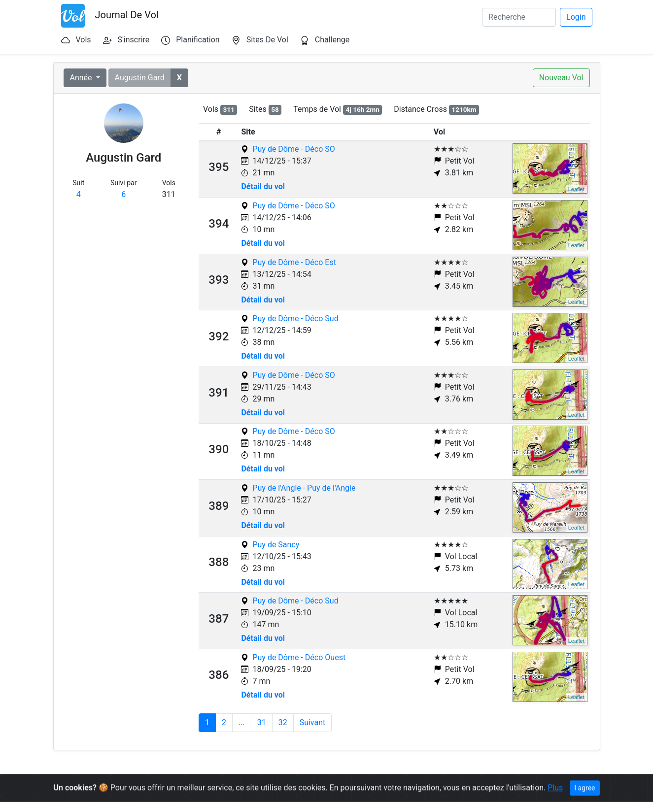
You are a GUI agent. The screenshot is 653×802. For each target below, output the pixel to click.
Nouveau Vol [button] (561, 77)
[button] (179, 77)
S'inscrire (134, 39)
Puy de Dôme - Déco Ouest (298, 657)
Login (575, 17)
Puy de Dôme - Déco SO (293, 149)
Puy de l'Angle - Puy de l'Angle (303, 488)
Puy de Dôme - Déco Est (294, 262)
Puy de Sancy (275, 544)
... (242, 722)
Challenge (332, 39)
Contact (328, 788)
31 (261, 722)
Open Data (229, 788)
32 (282, 722)
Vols (83, 39)
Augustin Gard (140, 77)
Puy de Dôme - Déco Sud (295, 318)
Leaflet (576, 189)
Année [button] (82, 77)
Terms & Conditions (281, 788)
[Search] (519, 17)
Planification (197, 39)
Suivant (313, 722)
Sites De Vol (267, 39)
